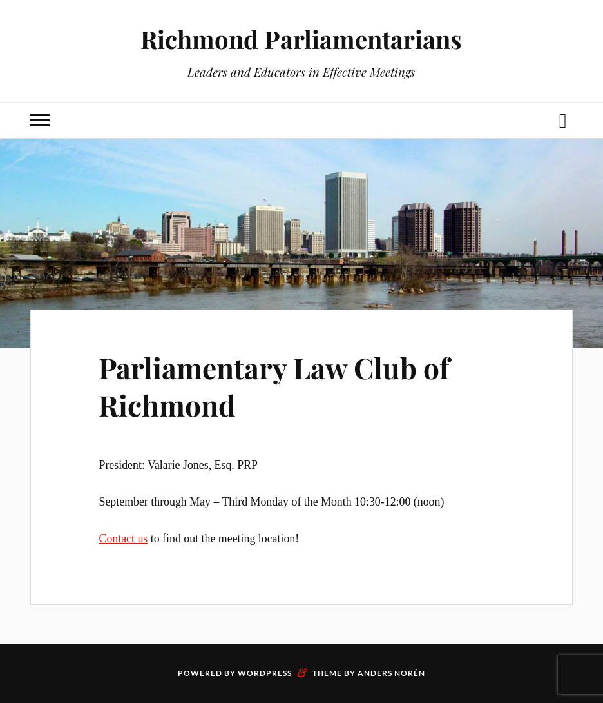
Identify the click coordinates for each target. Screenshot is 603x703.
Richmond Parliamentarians (301, 39)
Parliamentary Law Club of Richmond (274, 385)
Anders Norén (391, 673)
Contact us (123, 538)
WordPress (265, 673)
